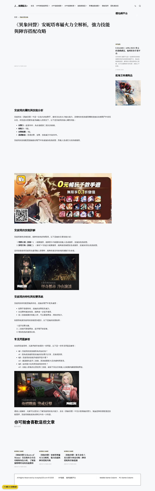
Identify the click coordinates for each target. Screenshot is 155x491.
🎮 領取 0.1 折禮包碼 (10, 487)
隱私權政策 (114, 6)
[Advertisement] (63, 51)
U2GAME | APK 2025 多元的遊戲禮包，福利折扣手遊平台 (127, 50)
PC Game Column (126, 478)
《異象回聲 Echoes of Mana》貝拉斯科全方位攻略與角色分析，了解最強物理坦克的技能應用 (24, 458)
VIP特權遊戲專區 (42, 6)
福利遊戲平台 (71, 478)
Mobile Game (18, 451)
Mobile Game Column (108, 478)
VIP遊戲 (117, 44)
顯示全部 (17, 426)
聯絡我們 (105, 6)
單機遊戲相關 (94, 6)
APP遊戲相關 (56, 6)
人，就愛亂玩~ (21, 5)
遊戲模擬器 (82, 6)
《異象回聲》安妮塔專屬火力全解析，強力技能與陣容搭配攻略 (49, 457)
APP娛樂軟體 (69, 6)
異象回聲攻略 (24, 17)
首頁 (32, 6)
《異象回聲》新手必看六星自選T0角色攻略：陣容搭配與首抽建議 (75, 457)
